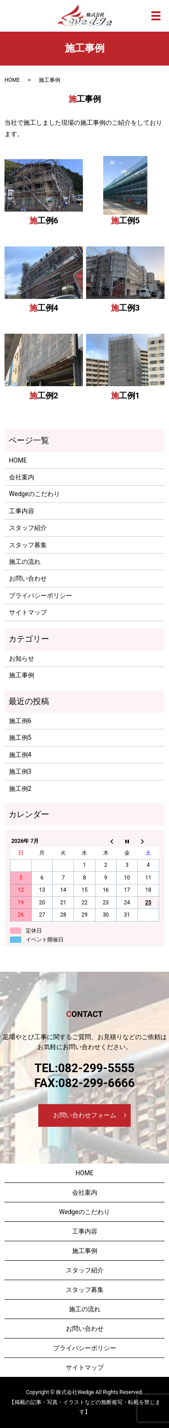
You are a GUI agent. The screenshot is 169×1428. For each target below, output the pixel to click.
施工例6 (43, 220)
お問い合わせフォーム (84, 1115)
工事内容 (21, 511)
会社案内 (21, 477)
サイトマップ (28, 612)
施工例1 (125, 395)
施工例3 (125, 307)
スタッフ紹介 (28, 527)
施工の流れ (25, 561)
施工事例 (21, 675)
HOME (12, 80)
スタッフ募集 (28, 545)
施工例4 (43, 307)
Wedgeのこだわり (34, 493)
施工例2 (43, 395)
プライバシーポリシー (40, 595)
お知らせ (21, 658)
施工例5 (125, 220)
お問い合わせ (28, 578)
